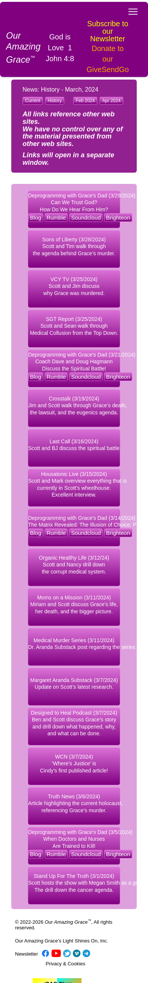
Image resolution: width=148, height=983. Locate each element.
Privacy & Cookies (65, 963)
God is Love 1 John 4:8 (60, 48)
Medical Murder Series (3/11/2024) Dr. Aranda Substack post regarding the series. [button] (74, 643)
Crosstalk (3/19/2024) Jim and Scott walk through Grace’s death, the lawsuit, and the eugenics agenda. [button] (74, 405)
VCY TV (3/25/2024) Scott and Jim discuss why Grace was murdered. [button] (73, 286)
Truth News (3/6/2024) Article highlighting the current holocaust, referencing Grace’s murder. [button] (74, 803)
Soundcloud (86, 217)
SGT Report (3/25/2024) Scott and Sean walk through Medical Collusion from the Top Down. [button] (74, 326)
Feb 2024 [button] (85, 100)
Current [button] (32, 100)
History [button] (55, 100)
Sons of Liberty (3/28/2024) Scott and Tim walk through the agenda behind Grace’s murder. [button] (74, 246)
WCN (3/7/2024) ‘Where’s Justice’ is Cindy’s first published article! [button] (74, 764)
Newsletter (26, 954)
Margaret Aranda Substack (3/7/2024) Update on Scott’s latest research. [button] (74, 683)
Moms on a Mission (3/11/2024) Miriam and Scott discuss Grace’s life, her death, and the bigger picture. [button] (74, 604)
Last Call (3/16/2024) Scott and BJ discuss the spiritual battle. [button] (74, 445)
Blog (35, 217)
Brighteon (118, 217)
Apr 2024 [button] (111, 100)
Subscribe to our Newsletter (107, 31)
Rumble (56, 217)
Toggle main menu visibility (133, 9)
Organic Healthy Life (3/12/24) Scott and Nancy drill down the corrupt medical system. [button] (74, 565)
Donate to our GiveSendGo (107, 59)
